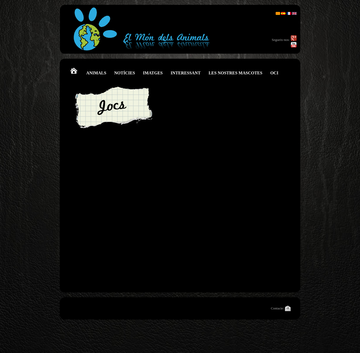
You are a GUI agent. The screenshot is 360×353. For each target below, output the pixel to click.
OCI (274, 73)
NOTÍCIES (124, 73)
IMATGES (153, 73)
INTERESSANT (186, 73)
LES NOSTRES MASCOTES (235, 73)
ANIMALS (96, 73)
